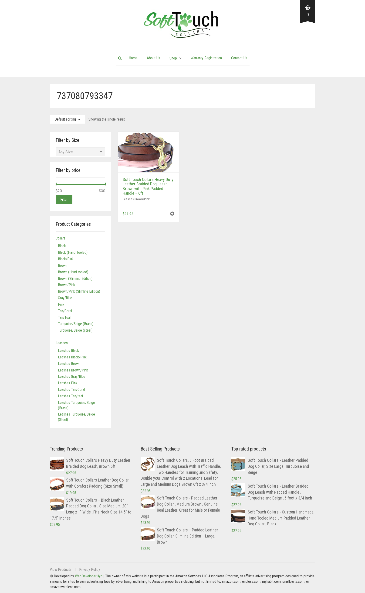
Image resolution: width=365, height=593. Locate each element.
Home (133, 58)
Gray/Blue (65, 298)
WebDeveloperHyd (88, 576)
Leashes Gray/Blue (71, 376)
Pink (61, 304)
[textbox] (80, 152)
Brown (62, 265)
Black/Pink (66, 259)
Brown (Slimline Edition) (75, 278)
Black (62, 246)
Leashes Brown (69, 363)
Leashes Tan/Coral (71, 389)
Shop (173, 58)
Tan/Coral (65, 311)
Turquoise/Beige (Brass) (75, 324)
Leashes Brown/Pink (136, 199)
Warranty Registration (206, 58)
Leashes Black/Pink (72, 357)
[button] (172, 214)
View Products (60, 569)
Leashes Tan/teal (70, 396)
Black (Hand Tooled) (73, 252)
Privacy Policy (89, 569)
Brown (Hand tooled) (73, 272)
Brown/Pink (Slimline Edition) (79, 291)
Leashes (62, 343)
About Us (153, 58)
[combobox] (80, 152)
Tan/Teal (64, 317)
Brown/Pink (66, 285)
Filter (64, 199)
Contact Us (239, 58)
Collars (60, 238)
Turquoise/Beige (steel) (75, 330)
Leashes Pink (67, 383)
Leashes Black (68, 350)
